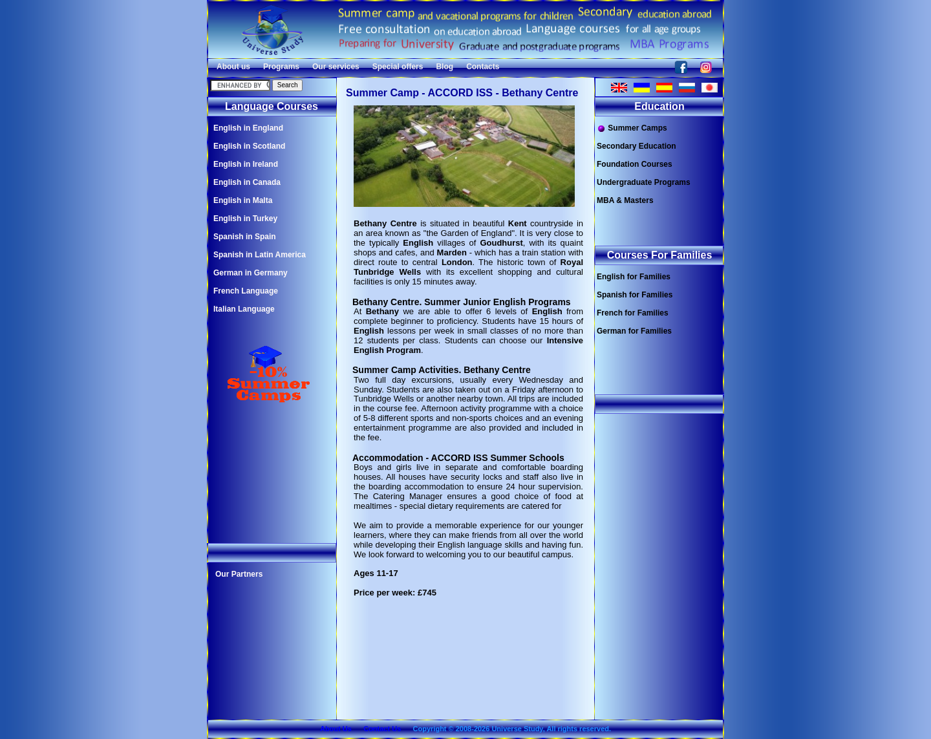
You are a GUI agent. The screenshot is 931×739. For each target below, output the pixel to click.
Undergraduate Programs (643, 182)
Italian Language (244, 309)
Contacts (482, 66)
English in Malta (242, 200)
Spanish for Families (634, 294)
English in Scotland (249, 146)
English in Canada (247, 182)
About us (233, 66)
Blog (444, 66)
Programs (281, 66)
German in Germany (250, 272)
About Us (336, 729)
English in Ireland (245, 164)
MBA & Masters (625, 200)
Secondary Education (636, 146)
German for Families (634, 331)
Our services (335, 66)
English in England (248, 128)
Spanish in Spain (244, 236)
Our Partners (238, 574)
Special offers (397, 66)
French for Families (633, 312)
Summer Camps (632, 128)
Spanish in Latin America (259, 254)
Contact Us (382, 729)
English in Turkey (245, 218)
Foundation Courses (634, 164)
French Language (245, 290)
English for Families (633, 276)
